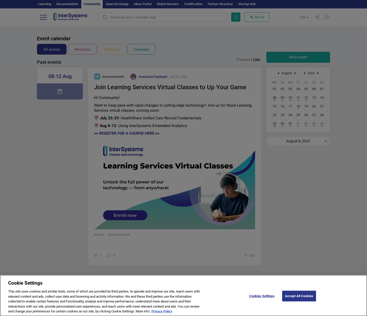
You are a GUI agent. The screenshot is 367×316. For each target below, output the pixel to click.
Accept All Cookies (299, 299)
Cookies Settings (261, 299)
